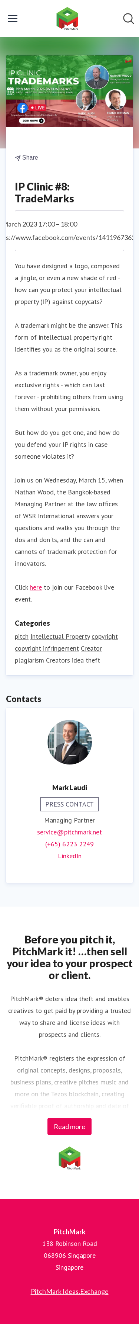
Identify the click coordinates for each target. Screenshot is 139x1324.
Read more (69, 1126)
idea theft (86, 660)
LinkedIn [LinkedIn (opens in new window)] (70, 856)
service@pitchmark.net (69, 832)
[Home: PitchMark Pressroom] (67, 18)
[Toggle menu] (12, 18)
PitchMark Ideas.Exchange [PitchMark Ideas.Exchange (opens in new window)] (70, 1291)
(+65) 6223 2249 (69, 844)
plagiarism (29, 660)
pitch (22, 636)
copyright (105, 636)
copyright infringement (47, 648)
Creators (58, 660)
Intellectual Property (60, 636)
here (36, 587)
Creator (91, 648)
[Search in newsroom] (129, 19)
